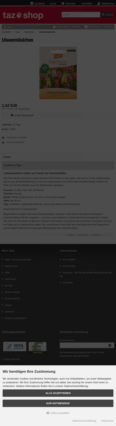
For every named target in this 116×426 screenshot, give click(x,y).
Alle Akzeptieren (58, 393)
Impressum (107, 420)
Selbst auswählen (58, 413)
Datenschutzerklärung (84, 420)
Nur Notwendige (58, 403)
